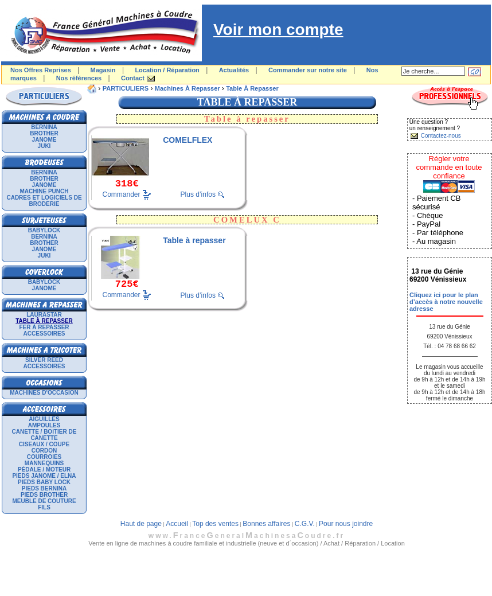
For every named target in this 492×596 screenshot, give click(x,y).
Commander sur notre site (307, 70)
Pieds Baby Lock (44, 482)
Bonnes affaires (266, 524)
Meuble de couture (44, 501)
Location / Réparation (167, 70)
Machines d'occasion (44, 392)
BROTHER (44, 133)
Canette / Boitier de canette (44, 435)
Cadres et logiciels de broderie (43, 200)
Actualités (234, 70)
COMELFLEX (187, 140)
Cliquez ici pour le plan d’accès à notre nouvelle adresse (446, 301)
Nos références (79, 78)
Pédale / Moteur (44, 469)
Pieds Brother (44, 495)
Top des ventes (215, 524)
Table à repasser (252, 88)
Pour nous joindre (346, 524)
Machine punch (44, 191)
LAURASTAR (43, 314)
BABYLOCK (44, 230)
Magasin (103, 70)
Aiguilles (44, 419)
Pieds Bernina (44, 488)
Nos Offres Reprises (40, 70)
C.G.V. (305, 524)
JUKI (44, 146)
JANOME (44, 140)
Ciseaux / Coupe (44, 444)
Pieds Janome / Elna (44, 476)
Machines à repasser (187, 88)
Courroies (44, 457)
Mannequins (44, 463)
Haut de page (141, 524)
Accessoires (44, 333)
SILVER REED (44, 360)
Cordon (44, 450)
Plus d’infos (198, 194)
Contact (133, 78)
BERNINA (44, 127)
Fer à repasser (44, 327)
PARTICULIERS (126, 88)
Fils (44, 507)
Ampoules (44, 425)
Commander (121, 194)
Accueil (177, 524)
